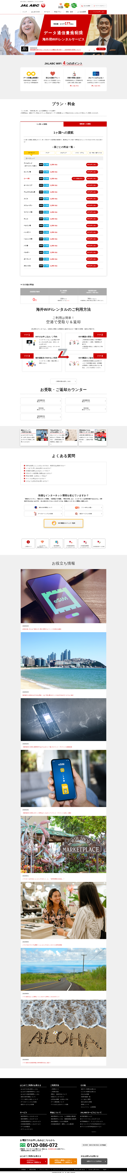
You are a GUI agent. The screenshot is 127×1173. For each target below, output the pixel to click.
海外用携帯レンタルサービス (56, 543)
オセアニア (63, 152)
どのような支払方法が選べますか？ (37, 481)
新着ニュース (85, 1104)
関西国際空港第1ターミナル (41, 417)
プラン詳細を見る (78, 178)
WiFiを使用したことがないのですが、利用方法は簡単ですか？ (46, 465)
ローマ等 (26, 178)
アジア (47, 152)
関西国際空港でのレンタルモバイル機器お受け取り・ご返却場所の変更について (55, 49)
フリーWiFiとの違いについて (29, 1099)
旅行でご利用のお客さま (88, 1089)
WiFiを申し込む (91, 164)
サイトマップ (56, 1169)
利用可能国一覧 (85, 1096)
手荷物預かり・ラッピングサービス (92, 1121)
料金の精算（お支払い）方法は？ (36, 476)
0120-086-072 (42, 1145)
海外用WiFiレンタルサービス (29, 1116)
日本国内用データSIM (98, 543)
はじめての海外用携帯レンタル (30, 1094)
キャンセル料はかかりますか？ (36, 478)
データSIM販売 (25, 1126)
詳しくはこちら (74, 85)
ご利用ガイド (28, 543)
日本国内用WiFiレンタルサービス (70, 543)
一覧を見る (101, 49)
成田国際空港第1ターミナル (41, 401)
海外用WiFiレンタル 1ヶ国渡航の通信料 (63, 1116)
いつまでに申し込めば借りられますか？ (38, 468)
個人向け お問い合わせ (79, 1169)
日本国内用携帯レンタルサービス (84, 543)
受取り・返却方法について (59, 1094)
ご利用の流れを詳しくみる (63, 381)
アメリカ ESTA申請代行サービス (91, 1126)
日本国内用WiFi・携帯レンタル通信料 (62, 1124)
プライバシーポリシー (44, 1169)
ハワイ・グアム (79, 152)
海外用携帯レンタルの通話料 (59, 1121)
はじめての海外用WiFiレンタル (42, 543)
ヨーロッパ (31, 152)
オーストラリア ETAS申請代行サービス (93, 1124)
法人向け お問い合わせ (94, 1169)
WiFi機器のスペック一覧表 (66, 523)
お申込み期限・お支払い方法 (59, 1099)
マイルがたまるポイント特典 (59, 1104)
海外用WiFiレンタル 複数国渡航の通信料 (63, 1119)
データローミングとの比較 (45, 513)
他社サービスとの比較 (86, 513)
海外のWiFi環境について (28, 1096)
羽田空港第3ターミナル (86, 408)
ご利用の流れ (55, 1091)
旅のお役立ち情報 (86, 1102)
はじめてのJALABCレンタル (29, 1089)
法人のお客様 (87, 5)
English (104, 1169)
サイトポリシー (67, 1169)
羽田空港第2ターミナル (41, 408)
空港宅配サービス (87, 1116)
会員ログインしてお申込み (94, 1161)
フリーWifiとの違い (86, 507)
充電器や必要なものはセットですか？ (38, 471)
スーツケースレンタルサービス (91, 1119)
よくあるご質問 (85, 1099)
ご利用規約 (23, 1169)
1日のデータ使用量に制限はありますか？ (39, 473)
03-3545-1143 (52, 1149)
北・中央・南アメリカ (95, 152)
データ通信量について (57, 1102)
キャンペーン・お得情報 (88, 1107)
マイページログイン (100, 5)
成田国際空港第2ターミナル (86, 401)
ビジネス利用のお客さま (88, 1091)
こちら (67, 300)
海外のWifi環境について (45, 507)
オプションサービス (27, 1129)
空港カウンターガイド (57, 1096)
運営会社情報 (32, 1169)
